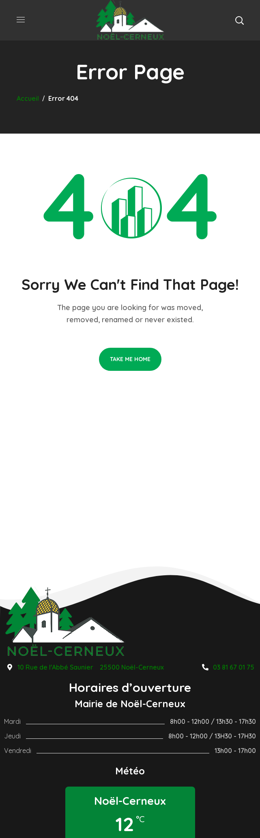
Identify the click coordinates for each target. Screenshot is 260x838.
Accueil (28, 98)
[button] (239, 20)
